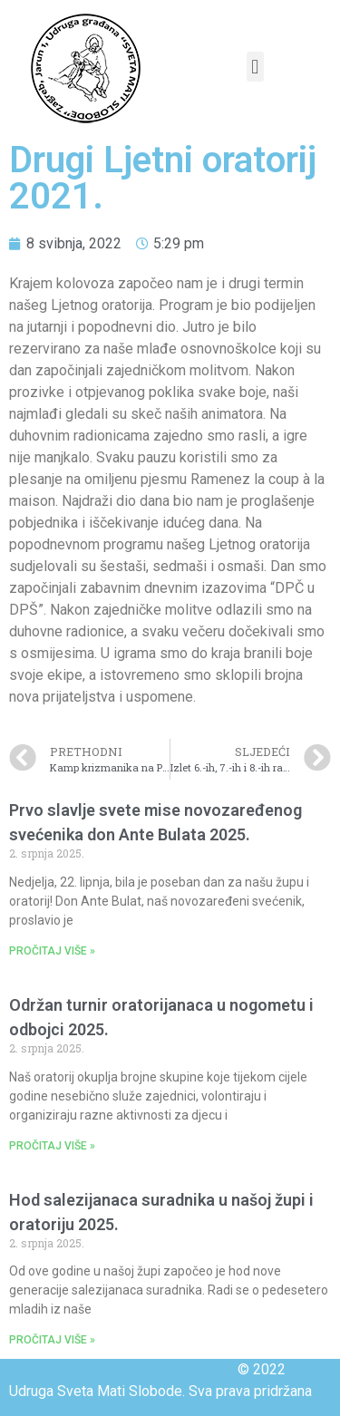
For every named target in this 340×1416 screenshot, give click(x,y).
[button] (255, 67)
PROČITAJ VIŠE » (52, 951)
